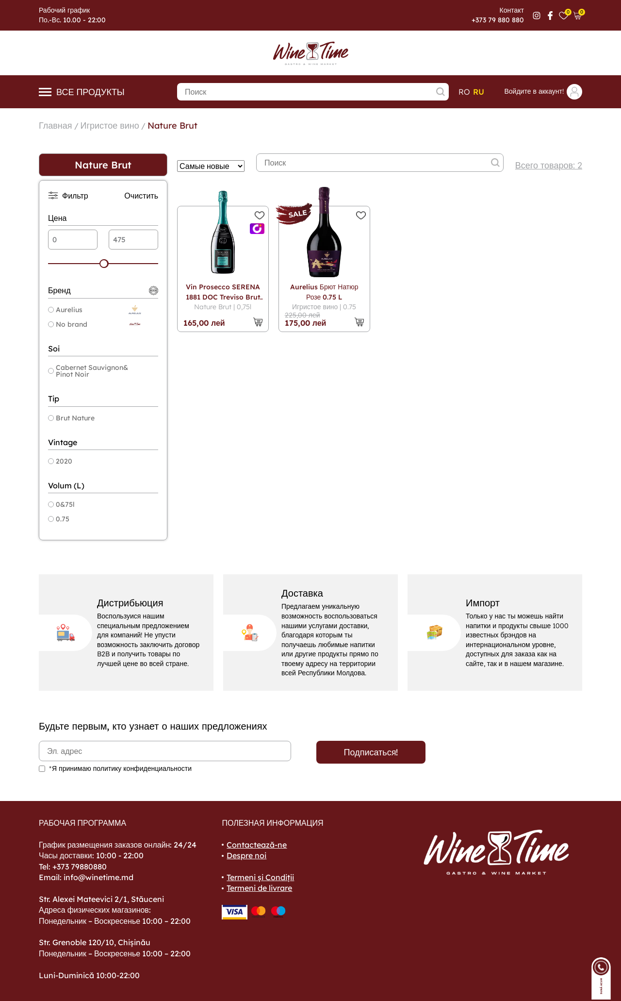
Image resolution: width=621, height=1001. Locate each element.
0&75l (61, 504)
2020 (60, 461)
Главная (55, 125)
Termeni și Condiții (260, 877)
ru (478, 92)
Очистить (141, 195)
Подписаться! (371, 752)
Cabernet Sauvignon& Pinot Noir (88, 371)
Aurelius (65, 309)
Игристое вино (110, 125)
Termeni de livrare (259, 888)
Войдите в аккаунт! (543, 92)
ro (464, 92)
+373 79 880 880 (498, 20)
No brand (67, 324)
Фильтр (68, 195)
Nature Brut (172, 125)
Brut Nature (71, 418)
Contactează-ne (257, 845)
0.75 (58, 519)
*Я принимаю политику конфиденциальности (120, 768)
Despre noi (246, 855)
